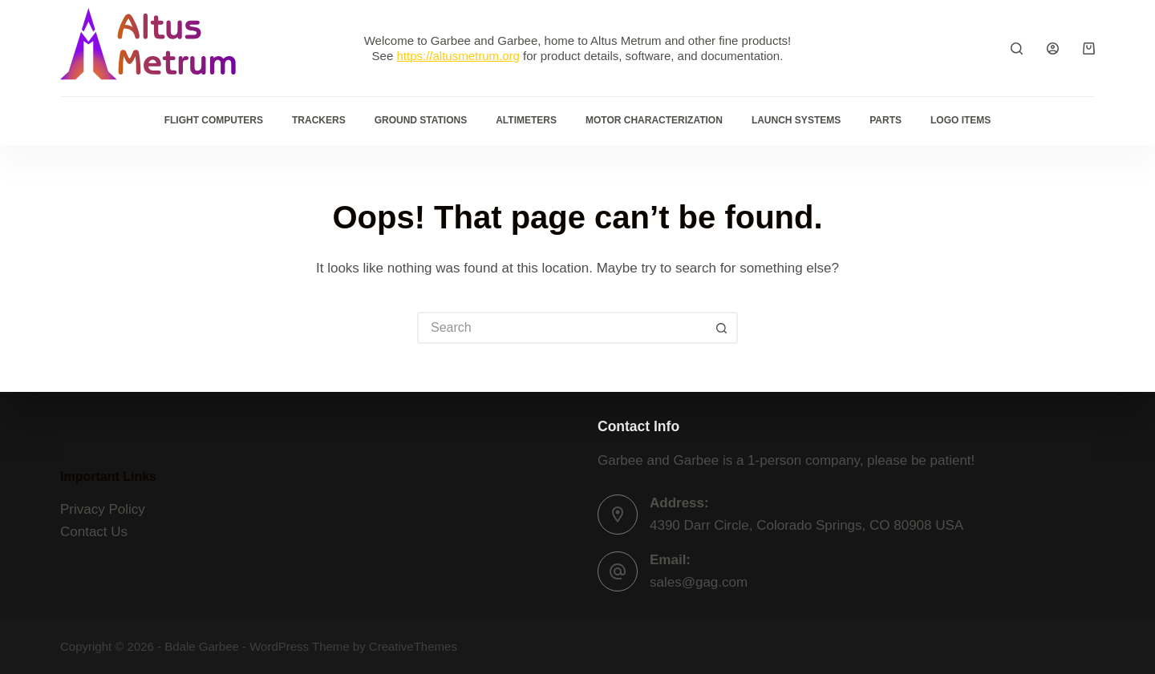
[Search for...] (561, 328)
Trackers (319, 120)
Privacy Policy (102, 509)
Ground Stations (421, 120)
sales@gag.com (699, 582)
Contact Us (94, 531)
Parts (885, 120)
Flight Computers (213, 120)
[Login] (1053, 48)
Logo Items (960, 120)
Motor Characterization (654, 120)
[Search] (1017, 48)
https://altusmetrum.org (457, 56)
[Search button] (722, 328)
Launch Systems (796, 120)
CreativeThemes (413, 646)
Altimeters (526, 120)
